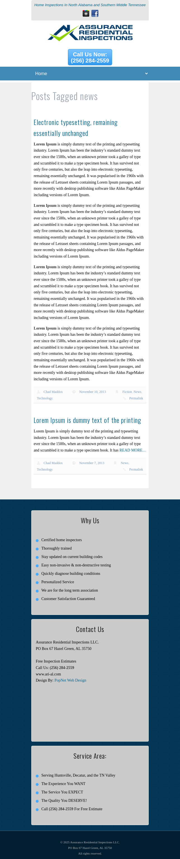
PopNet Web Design (70, 680)
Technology (45, 398)
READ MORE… (133, 450)
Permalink (136, 398)
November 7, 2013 (91, 463)
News (137, 392)
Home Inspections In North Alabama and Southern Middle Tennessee (90, 5)
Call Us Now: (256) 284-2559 (90, 57)
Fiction (127, 392)
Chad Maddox (53, 392)
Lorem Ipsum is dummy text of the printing (87, 420)
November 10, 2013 (92, 392)
